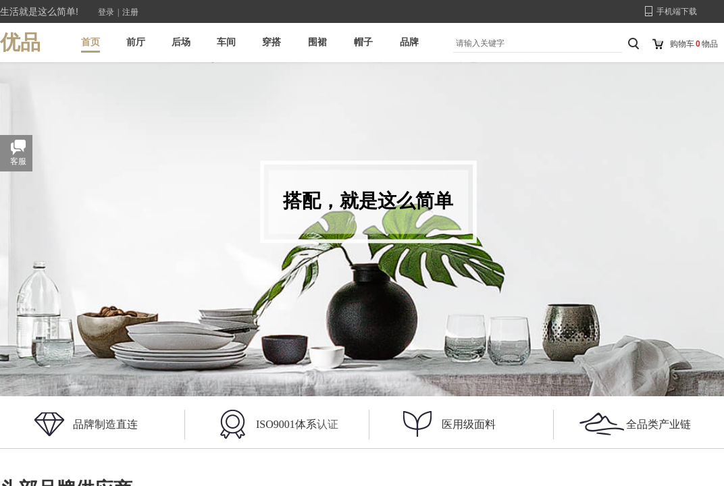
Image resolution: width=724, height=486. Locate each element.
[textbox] (534, 43)
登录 (106, 12)
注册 (130, 12)
